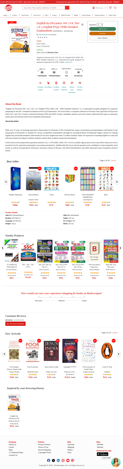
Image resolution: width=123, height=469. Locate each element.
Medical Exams (65, 15)
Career (11, 447)
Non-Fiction (25, 15)
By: (43, 34)
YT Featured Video (16, 452)
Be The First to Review (15, 324)
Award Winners (86, 15)
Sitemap (100, 447)
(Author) (53, 34)
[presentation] (38, 70)
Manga (76, 15)
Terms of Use (43, 447)
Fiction (14, 15)
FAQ (69, 452)
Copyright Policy (44, 452)
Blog (11, 450)
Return (70, 450)
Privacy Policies (44, 444)
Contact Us (13, 455)
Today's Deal (112, 15)
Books (6, 15)
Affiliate (100, 444)
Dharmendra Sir (44, 34)
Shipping (71, 447)
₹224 (39, 41)
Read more (68, 62)
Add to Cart (102, 29)
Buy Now (102, 33)
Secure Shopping (44, 450)
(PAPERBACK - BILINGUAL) (63, 31)
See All (114, 160)
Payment (71, 444)
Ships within (47, 52)
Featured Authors (100, 15)
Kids (46, 15)
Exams (54, 15)
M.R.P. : (41, 44)
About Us (12, 444)
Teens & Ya (36, 15)
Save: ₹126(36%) (43, 46)
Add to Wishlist (103, 38)
